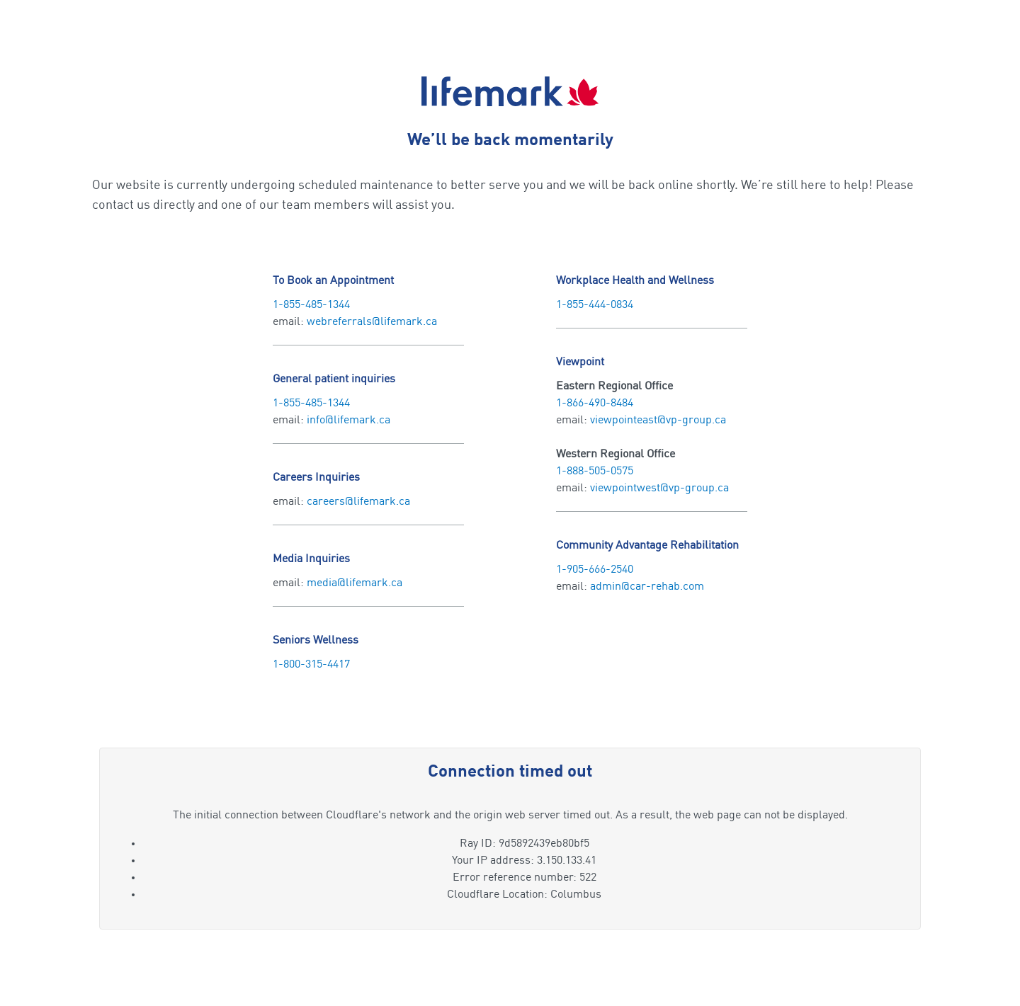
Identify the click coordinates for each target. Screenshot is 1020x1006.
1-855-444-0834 (594, 305)
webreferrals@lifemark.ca (372, 322)
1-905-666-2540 (594, 570)
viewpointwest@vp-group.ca (659, 488)
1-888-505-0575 (594, 471)
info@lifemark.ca (348, 420)
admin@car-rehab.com (647, 587)
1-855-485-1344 (311, 305)
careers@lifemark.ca (358, 502)
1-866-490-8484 (594, 403)
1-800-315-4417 (311, 664)
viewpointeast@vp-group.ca (658, 420)
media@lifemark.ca (354, 583)
